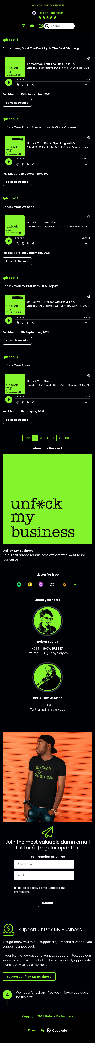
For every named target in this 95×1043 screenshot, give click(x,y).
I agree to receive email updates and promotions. (39, 890)
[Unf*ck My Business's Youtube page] (30, 26)
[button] (75, 584)
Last (68, 438)
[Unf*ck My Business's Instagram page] (23, 26)
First (27, 438)
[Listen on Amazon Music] (52, 584)
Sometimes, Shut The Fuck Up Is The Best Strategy (41, 48)
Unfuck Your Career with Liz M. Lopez (30, 286)
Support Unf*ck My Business (29, 976)
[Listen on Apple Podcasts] (40, 584)
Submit (47, 903)
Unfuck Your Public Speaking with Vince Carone (39, 127)
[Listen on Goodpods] (30, 584)
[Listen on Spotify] (19, 584)
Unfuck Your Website (18, 207)
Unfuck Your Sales (16, 365)
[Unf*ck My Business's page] (39, 26)
